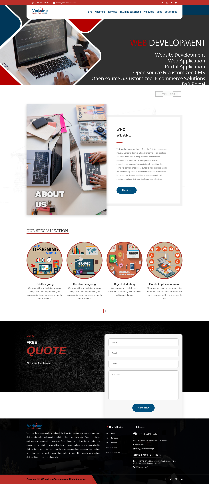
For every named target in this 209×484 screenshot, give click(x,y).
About (112, 433)
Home (89, 12)
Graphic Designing (84, 284)
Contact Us (171, 12)
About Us (100, 12)
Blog (159, 12)
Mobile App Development (164, 284)
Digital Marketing (124, 284)
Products (148, 12)
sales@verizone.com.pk (66, 3)
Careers (113, 448)
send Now (143, 408)
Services (112, 12)
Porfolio (113, 443)
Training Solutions (130, 12)
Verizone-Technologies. (56, 479)
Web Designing (44, 284)
